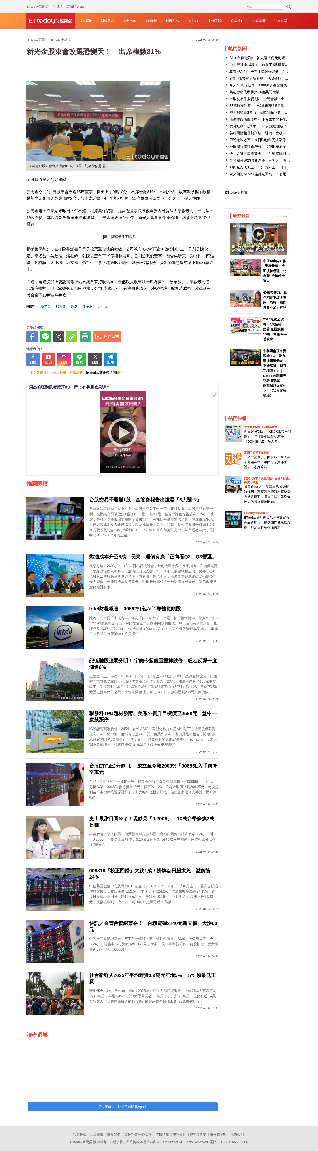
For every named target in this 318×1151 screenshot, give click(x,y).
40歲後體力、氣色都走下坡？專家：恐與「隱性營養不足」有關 (275, 300)
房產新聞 (259, 21)
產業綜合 (237, 21)
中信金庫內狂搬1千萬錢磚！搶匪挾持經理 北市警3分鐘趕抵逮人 (274, 271)
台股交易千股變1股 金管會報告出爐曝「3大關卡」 (270, 99)
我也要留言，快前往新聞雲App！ (122, 1107)
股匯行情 (172, 21)
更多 (282, 216)
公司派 (103, 306)
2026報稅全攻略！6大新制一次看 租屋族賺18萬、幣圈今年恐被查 (275, 329)
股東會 (61, 306)
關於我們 (114, 1134)
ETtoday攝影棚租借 (256, 513)
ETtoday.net (169, 1142)
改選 (74, 306)
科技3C (194, 21)
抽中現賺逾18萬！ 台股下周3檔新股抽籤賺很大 (267, 65)
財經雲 (50, 21)
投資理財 (86, 21)
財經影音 (215, 21)
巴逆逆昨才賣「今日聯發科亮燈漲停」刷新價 (264, 140)
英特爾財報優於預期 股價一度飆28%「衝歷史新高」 (271, 133)
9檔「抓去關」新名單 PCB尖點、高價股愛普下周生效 (272, 78)
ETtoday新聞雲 (37, 2)
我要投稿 (79, 1134)
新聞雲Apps (76, 2)
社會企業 (280, 21)
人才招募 (97, 1134)
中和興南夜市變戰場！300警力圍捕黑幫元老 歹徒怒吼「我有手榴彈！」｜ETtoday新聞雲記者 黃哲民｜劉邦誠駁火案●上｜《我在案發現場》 (274, 373)
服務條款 (179, 1134)
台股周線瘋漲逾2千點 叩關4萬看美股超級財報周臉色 (272, 147)
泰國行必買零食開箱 (256, 452)
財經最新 (107, 21)
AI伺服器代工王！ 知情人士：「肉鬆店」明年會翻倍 (271, 167)
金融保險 (150, 21)
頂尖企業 (129, 21)
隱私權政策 (198, 1134)
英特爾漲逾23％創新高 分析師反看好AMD (263, 160)
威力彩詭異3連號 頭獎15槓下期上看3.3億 (263, 112)
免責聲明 (237, 1134)
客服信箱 (162, 1134)
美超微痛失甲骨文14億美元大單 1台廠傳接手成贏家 (271, 92)
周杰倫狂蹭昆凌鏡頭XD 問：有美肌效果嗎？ (69, 387)
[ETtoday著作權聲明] (101, 372)
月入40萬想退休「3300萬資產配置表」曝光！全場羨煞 (272, 85)
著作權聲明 (218, 1134)
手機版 (58, 2)
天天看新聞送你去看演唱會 (260, 427)
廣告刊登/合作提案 (138, 1134)
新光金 (46, 306)
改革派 (88, 306)
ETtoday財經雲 (236, 192)
